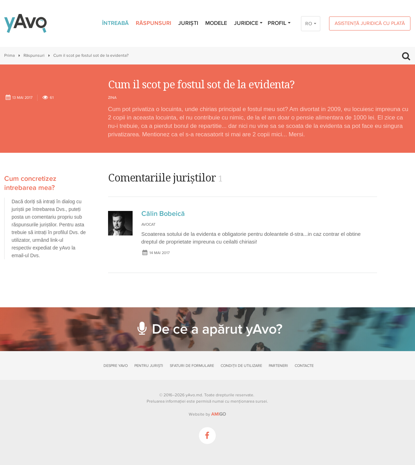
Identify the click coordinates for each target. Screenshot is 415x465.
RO (308, 24)
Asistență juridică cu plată (370, 23)
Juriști (188, 23)
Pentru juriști (148, 365)
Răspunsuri (153, 23)
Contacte (304, 365)
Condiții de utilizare (241, 365)
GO (218, 414)
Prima (9, 55)
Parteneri (278, 365)
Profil (279, 23)
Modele (216, 23)
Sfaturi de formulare (192, 365)
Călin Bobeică (163, 214)
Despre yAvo (115, 365)
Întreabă (115, 23)
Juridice (248, 23)
